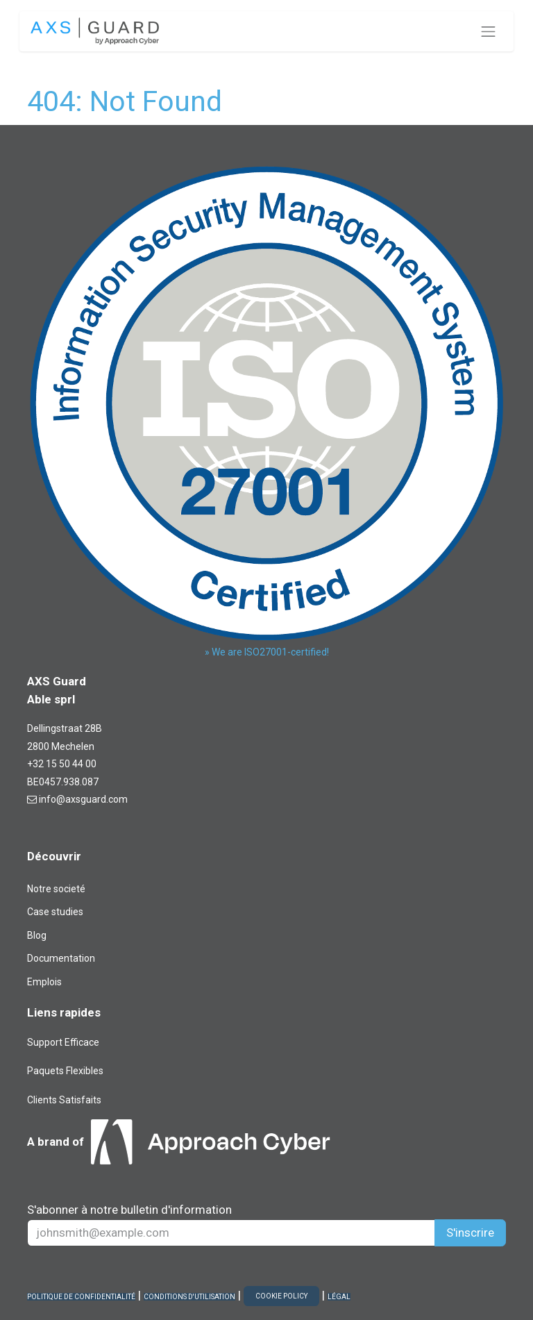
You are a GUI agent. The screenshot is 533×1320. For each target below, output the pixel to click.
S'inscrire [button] (470, 1232)
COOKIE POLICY (281, 1296)
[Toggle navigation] (488, 31)
